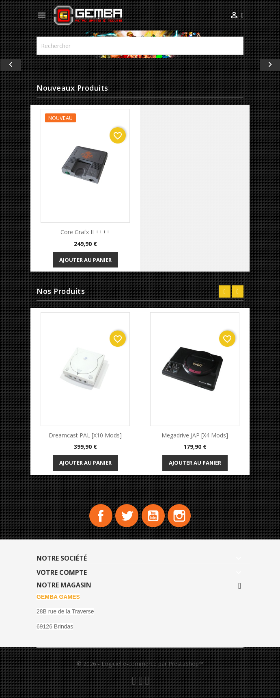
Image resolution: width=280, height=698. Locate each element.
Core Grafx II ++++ (85, 232)
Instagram (181, 516)
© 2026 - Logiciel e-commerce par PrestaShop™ (140, 665)
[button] (21, 65)
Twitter (126, 516)
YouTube (154, 516)
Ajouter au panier (85, 259)
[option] (140, 65)
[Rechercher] (140, 46)
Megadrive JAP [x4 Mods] (195, 435)
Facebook (98, 516)
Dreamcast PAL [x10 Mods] (85, 435)
